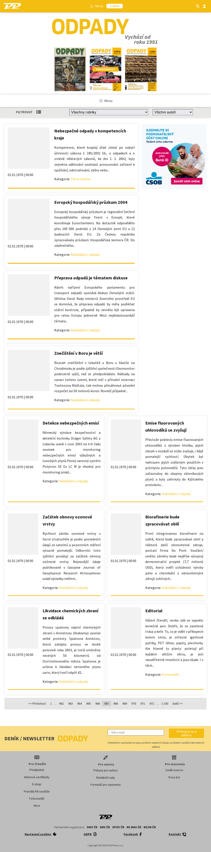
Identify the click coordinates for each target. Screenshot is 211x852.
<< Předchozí (37, 703)
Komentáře (170, 674)
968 (115, 703)
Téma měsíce (81, 179)
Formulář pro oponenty (105, 785)
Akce (37, 805)
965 (88, 703)
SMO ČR (92, 827)
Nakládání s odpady (85, 254)
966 (97, 703)
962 (61, 703)
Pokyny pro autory (105, 770)
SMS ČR (105, 827)
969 (124, 703)
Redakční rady (105, 778)
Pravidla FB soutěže (37, 791)
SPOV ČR (118, 827)
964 (79, 703)
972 (151, 703)
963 (70, 703)
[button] (186, 733)
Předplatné (36, 770)
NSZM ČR (150, 827)
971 (142, 703)
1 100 (164, 703)
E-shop (36, 784)
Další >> (178, 703)
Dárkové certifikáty (36, 777)
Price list (174, 777)
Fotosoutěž (36, 798)
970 (133, 703)
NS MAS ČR (134, 827)
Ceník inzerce (174, 770)
